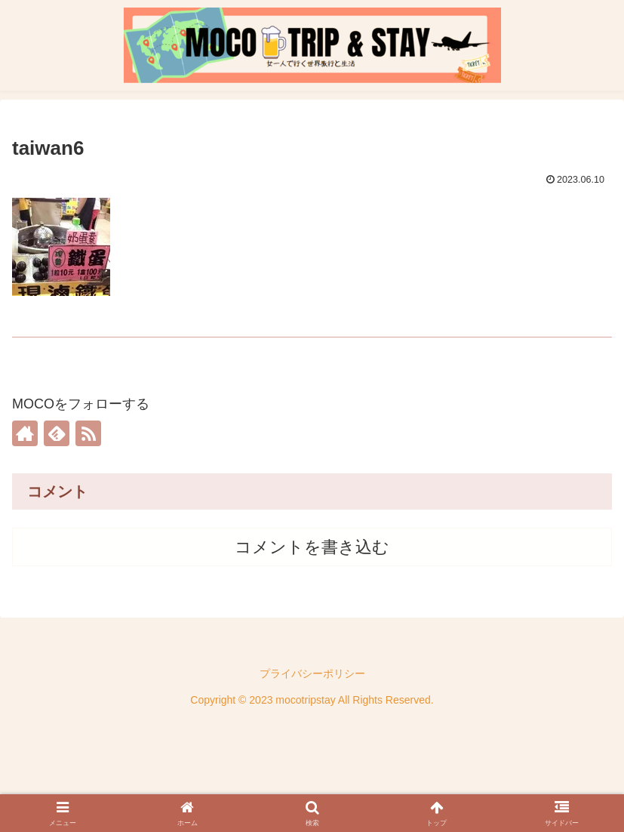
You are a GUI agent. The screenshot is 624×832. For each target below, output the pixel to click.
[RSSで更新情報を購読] (88, 433)
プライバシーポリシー (312, 673)
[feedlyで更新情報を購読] (56, 433)
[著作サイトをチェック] (25, 433)
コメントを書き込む (312, 547)
